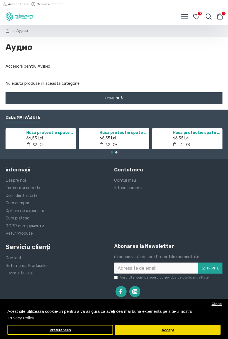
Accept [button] (167, 330)
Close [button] (216, 304)
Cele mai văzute (23, 117)
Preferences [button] (60, 330)
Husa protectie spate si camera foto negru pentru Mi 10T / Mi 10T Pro (123, 132)
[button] (112, 152)
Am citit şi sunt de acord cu (161, 277)
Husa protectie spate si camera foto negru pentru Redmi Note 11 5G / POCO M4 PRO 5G (50, 132)
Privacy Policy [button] (21, 318)
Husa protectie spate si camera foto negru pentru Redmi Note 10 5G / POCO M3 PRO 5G (197, 132)
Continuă (114, 98)
